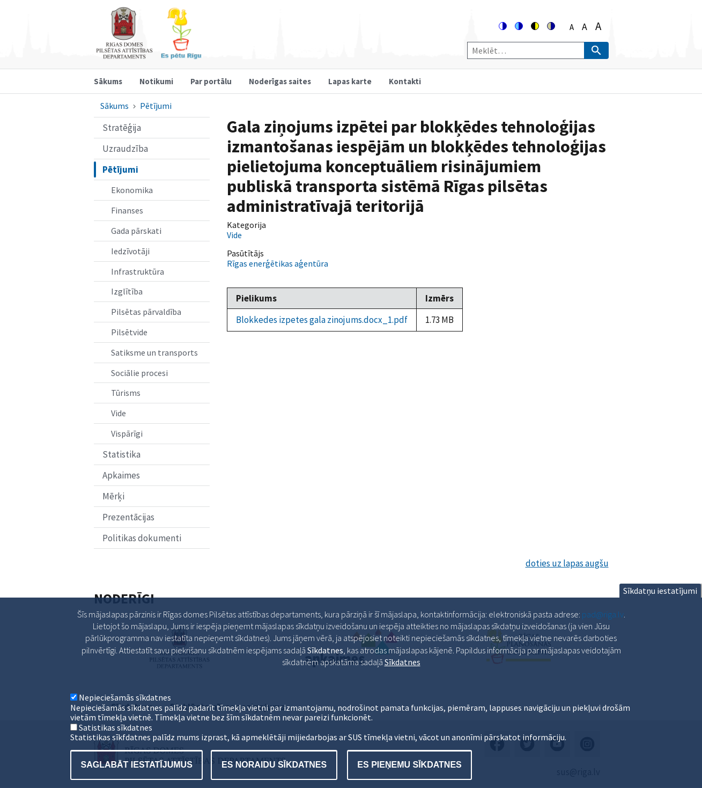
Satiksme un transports (154, 352)
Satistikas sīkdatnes (115, 743)
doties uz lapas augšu (567, 563)
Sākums (108, 81)
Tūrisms (126, 392)
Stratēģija (121, 128)
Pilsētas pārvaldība (146, 311)
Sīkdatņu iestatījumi (660, 606)
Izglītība (127, 291)
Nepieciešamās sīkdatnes (125, 714)
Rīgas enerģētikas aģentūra (277, 263)
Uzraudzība (125, 148)
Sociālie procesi (139, 372)
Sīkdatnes (402, 678)
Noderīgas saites (280, 81)
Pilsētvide (129, 332)
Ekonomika (132, 190)
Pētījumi (156, 105)
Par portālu (211, 81)
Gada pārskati (136, 230)
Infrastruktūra (137, 271)
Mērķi (113, 496)
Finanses (127, 210)
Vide (118, 413)
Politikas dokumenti (141, 538)
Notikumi (156, 81)
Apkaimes (121, 475)
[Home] (148, 54)
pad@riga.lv (603, 630)
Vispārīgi (127, 433)
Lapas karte (350, 81)
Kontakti (405, 81)
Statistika (121, 454)
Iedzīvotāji (130, 251)
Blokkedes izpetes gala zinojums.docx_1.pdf (322, 320)
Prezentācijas (128, 517)
